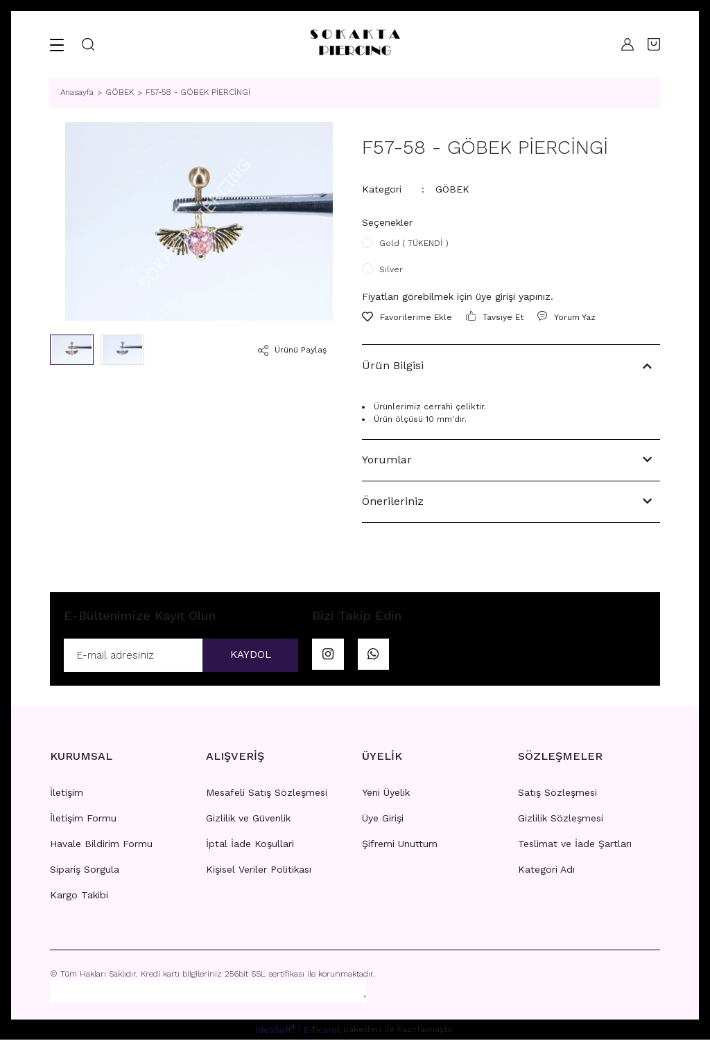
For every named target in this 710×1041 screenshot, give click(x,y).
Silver (391, 269)
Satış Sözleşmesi (557, 793)
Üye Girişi (383, 819)
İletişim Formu (83, 819)
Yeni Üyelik (386, 793)
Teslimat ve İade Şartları (575, 845)
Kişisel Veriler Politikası (258, 870)
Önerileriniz (393, 501)
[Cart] (654, 44)
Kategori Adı (546, 870)
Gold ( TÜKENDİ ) (414, 243)
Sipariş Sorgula (84, 870)
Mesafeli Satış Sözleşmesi (266, 793)
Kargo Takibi (79, 896)
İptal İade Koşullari (250, 845)
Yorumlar (387, 459)
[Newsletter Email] (181, 656)
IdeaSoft (275, 1030)
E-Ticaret (322, 1031)
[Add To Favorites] (407, 317)
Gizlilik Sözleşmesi (560, 819)
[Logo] (354, 44)
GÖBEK (452, 189)
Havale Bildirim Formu (101, 845)
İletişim (66, 793)
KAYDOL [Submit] (246, 655)
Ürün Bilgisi (393, 365)
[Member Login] (624, 44)
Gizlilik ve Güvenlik (248, 819)
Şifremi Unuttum (400, 845)
